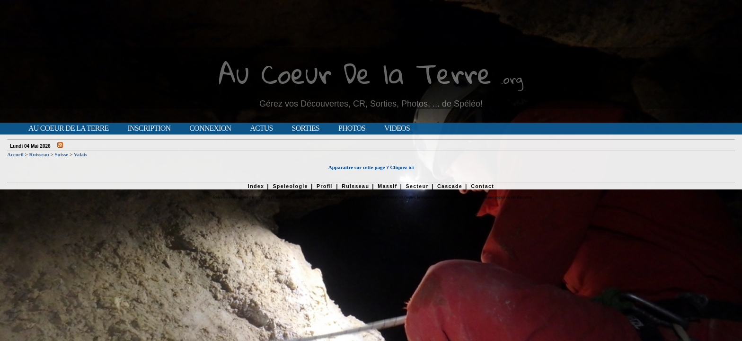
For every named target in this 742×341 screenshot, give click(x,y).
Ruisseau (39, 154)
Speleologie (290, 186)
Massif (387, 186)
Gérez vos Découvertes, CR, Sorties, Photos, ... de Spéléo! (371, 103)
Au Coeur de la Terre (68, 128)
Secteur (417, 186)
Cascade (449, 186)
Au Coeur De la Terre (355, 73)
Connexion (210, 128)
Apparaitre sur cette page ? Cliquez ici (371, 167)
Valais (80, 154)
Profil (325, 186)
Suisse (61, 154)
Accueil (15, 154)
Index (256, 186)
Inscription (148, 128)
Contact (482, 186)
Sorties (305, 128)
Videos (397, 128)
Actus (261, 128)
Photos (351, 128)
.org (512, 78)
